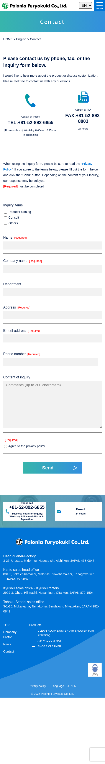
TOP (6, 625)
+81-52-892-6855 (35, 122)
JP (68, 686)
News (7, 644)
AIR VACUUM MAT (49, 640)
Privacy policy (37, 686)
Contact (8, 651)
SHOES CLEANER (49, 646)
